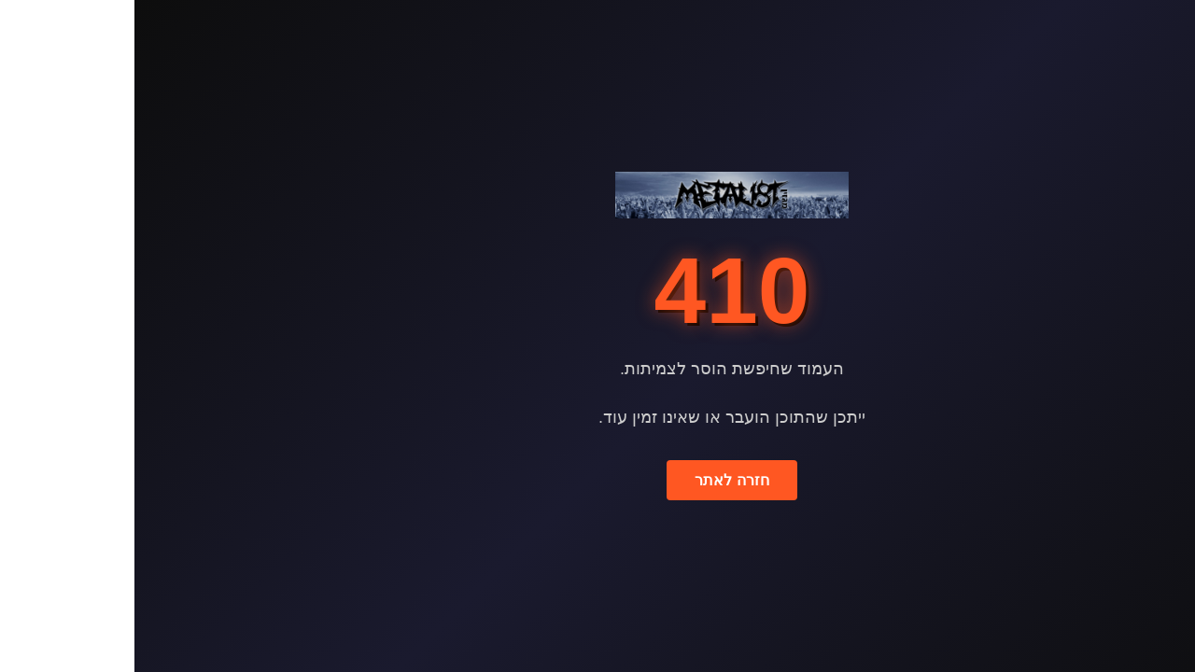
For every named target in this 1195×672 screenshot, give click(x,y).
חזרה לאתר (597, 480)
